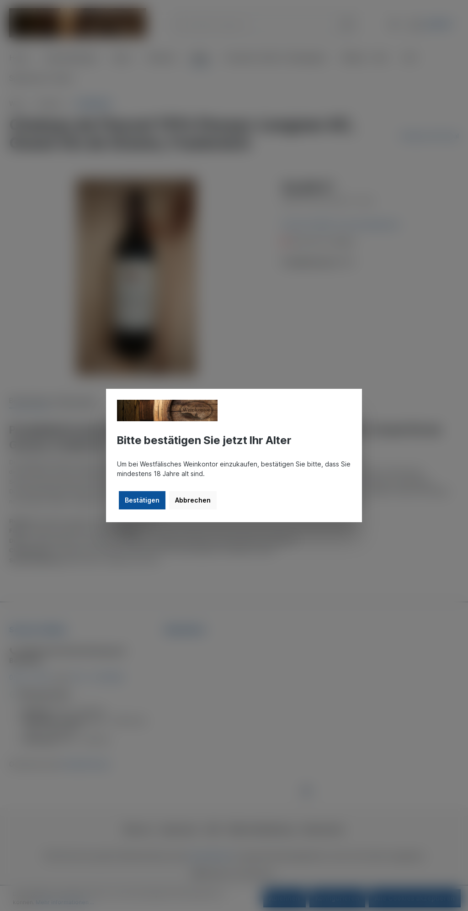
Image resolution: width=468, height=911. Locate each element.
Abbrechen (193, 500)
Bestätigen (142, 500)
